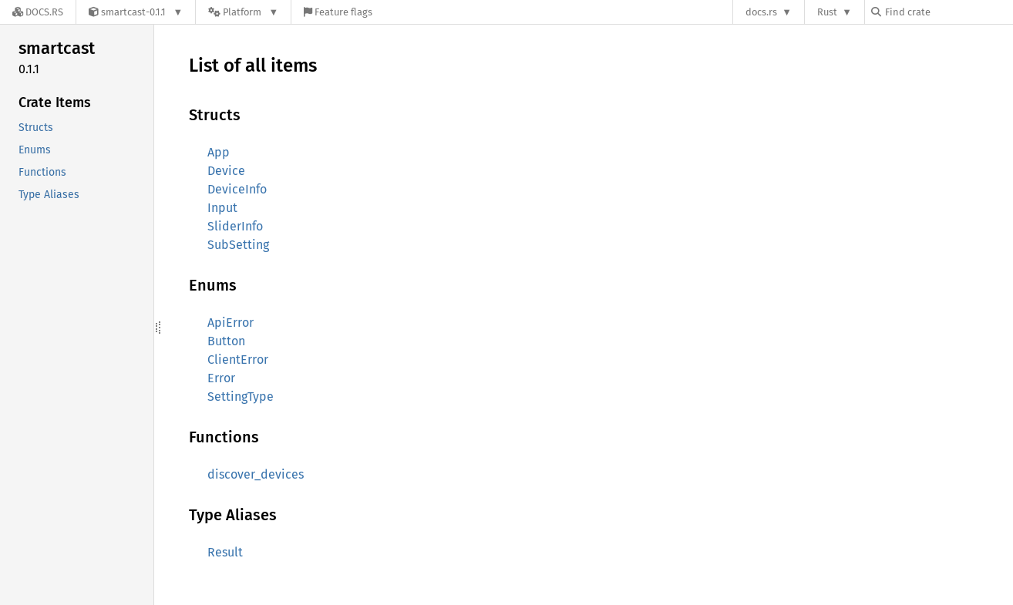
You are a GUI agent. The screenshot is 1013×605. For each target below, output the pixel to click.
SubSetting (238, 244)
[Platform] (243, 12)
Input (222, 207)
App (218, 152)
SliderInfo (235, 226)
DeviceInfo (237, 189)
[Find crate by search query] (948, 12)
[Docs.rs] (38, 12)
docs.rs (761, 12)
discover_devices (255, 474)
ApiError (230, 322)
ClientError (237, 359)
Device (226, 170)
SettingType (240, 396)
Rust (827, 12)
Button (226, 341)
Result (225, 552)
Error (221, 378)
